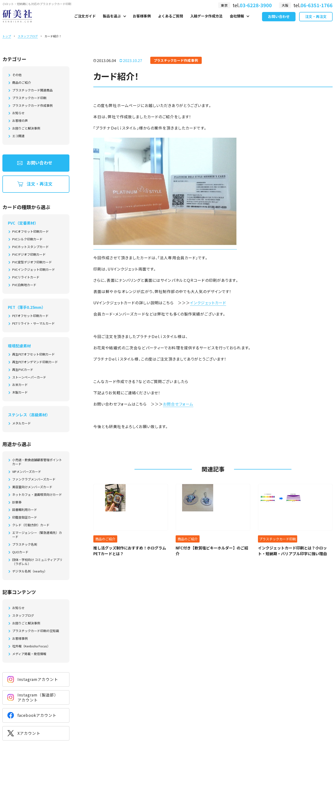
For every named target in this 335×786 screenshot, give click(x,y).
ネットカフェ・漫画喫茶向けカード (37, 495)
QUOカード (20, 552)
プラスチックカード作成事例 (32, 106)
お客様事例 (142, 20)
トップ (6, 36)
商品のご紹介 (21, 83)
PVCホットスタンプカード (30, 247)
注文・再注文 (316, 21)
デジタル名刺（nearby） (29, 571)
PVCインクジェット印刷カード (33, 270)
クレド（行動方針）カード (31, 525)
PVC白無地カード (24, 285)
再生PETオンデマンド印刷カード (35, 362)
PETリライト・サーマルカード (33, 324)
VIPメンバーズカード (26, 472)
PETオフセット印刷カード (30, 316)
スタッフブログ (28, 36)
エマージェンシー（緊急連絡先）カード (37, 535)
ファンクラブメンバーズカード (34, 479)
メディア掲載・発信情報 (29, 654)
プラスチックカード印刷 (29, 98)
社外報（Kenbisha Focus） (31, 646)
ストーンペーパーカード (29, 377)
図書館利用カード (24, 510)
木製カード (20, 392)
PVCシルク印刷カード (27, 239)
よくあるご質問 (170, 20)
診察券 (17, 502)
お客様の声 (20, 121)
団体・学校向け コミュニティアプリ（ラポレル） (37, 562)
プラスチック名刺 (24, 545)
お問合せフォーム (178, 404)
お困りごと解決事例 (26, 128)
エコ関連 (18, 136)
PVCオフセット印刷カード (30, 232)
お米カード (20, 385)
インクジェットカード (208, 302)
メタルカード (21, 423)
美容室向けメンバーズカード (32, 487)
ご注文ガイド (85, 20)
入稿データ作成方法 (206, 20)
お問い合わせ (279, 21)
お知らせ (18, 113)
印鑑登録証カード (24, 517)
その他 (17, 75)
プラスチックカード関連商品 (32, 90)
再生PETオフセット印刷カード (33, 354)
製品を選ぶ (112, 21)
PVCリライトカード (25, 277)
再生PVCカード (22, 370)
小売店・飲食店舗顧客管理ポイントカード (37, 462)
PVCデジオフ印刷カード (29, 255)
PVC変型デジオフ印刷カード (32, 262)
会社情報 (237, 21)
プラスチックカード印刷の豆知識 (35, 631)
